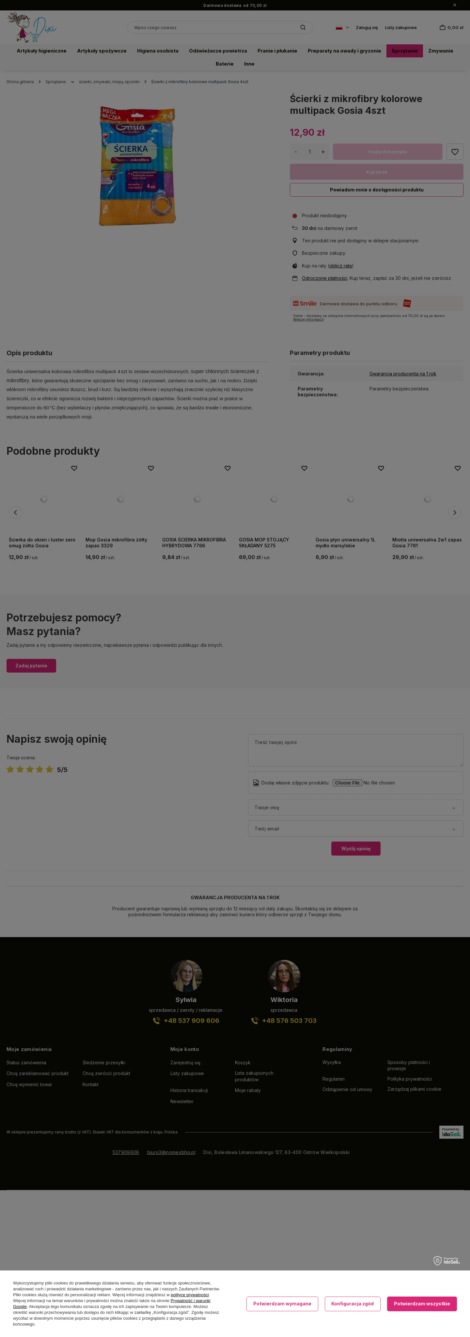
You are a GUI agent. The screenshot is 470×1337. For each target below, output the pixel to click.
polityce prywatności (190, 1294)
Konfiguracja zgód (352, 1303)
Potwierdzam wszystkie (422, 1303)
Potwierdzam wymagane (282, 1303)
